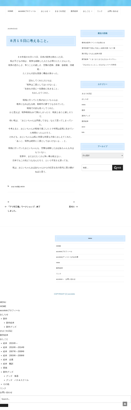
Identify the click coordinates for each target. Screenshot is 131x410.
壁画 (5, 368)
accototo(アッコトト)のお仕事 (67, 257)
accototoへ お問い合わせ (66, 279)
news (83, 105)
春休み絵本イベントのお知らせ (93, 43)
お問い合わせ (113, 11)
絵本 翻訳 (8, 364)
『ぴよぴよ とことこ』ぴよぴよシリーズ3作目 (99, 65)
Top (125, 404)
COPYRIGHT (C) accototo (64, 294)
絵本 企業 (8, 360)
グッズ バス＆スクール (17, 380)
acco (22, 186)
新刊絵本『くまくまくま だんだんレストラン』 (99, 59)
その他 (6, 384)
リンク (99, 11)
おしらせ (46, 11)
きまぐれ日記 (60, 11)
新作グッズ (86, 116)
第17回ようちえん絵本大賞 (92, 54)
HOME (10, 11)
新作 (83, 110)
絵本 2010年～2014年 (13, 347)
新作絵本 (74, 11)
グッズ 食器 (12, 376)
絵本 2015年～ (10, 343)
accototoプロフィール (27, 11)
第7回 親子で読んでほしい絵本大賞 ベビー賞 (98, 48)
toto (83, 132)
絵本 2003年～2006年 (13, 355)
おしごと (88, 11)
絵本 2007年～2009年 (13, 351)
